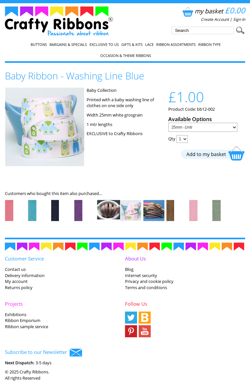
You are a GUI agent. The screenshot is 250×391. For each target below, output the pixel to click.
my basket (213, 11)
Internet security (141, 275)
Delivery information (25, 275)
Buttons (39, 44)
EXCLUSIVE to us (104, 44)
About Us (135, 258)
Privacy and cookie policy (149, 281)
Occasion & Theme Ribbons (125, 55)
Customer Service (24, 258)
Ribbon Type (209, 44)
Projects (14, 303)
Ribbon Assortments (176, 44)
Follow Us (136, 303)
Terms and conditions (146, 287)
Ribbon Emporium (22, 320)
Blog (129, 269)
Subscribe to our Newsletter (43, 352)
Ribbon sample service (26, 326)
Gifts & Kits (132, 44)
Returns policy (19, 287)
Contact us (15, 269)
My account (16, 281)
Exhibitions (15, 314)
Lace (149, 44)
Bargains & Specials (68, 44)
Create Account (215, 19)
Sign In (239, 19)
